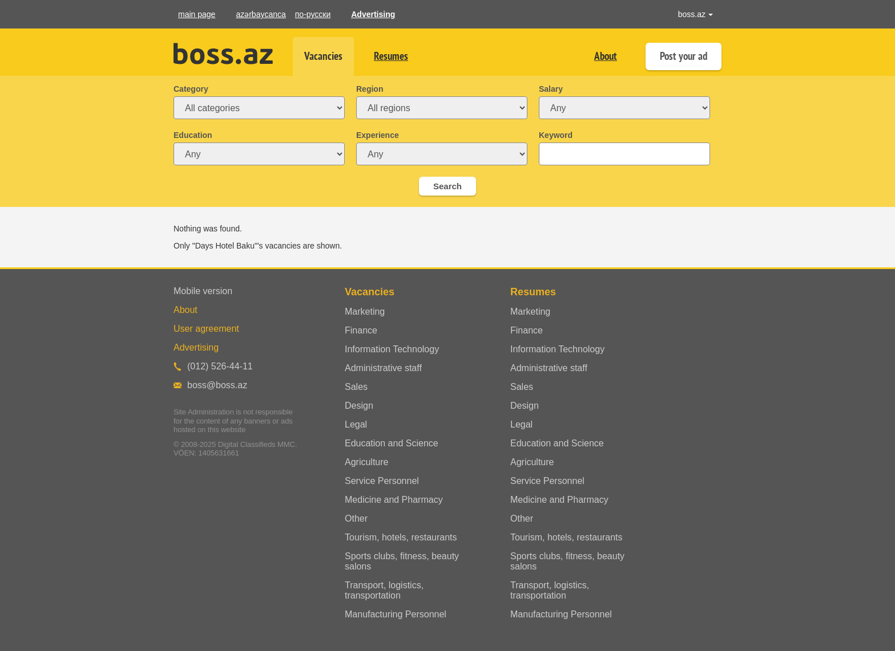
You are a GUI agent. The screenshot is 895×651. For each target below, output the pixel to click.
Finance (361, 330)
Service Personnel (382, 481)
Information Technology (392, 349)
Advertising (373, 14)
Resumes (391, 56)
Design (359, 405)
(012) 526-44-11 (220, 366)
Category (191, 88)
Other (356, 518)
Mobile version (203, 291)
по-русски (312, 14)
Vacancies (323, 56)
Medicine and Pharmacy (394, 499)
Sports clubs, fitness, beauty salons (402, 561)
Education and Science (391, 443)
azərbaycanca (260, 14)
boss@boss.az (217, 385)
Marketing (365, 311)
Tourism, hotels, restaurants (401, 537)
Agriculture (366, 462)
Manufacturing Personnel (395, 614)
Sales (356, 387)
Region (369, 88)
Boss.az (223, 53)
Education (193, 135)
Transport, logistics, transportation (384, 590)
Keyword (556, 135)
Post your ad (683, 56)
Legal (356, 424)
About (605, 56)
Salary (551, 88)
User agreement (206, 328)
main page (196, 14)
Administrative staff (383, 368)
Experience (377, 135)
